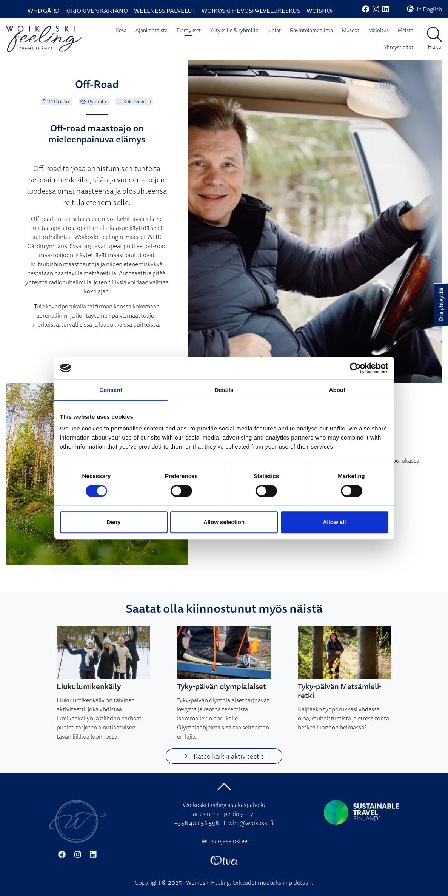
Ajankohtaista (151, 30)
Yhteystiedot (398, 47)
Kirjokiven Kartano (96, 10)
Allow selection (224, 522)
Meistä (405, 30)
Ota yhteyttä (441, 304)
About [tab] (337, 390)
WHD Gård (43, 10)
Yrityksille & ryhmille (234, 30)
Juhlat (274, 30)
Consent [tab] (110, 390)
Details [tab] (224, 390)
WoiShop (320, 10)
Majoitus (378, 30)
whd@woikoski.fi (251, 823)
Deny (114, 522)
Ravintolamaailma (311, 30)
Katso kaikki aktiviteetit (224, 756)
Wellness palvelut (165, 10)
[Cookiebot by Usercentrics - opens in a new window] (355, 368)
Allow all (334, 522)
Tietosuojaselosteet (224, 841)
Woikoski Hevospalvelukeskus (251, 10)
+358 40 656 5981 (197, 823)
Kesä (120, 30)
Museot (350, 30)
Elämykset (189, 30)
